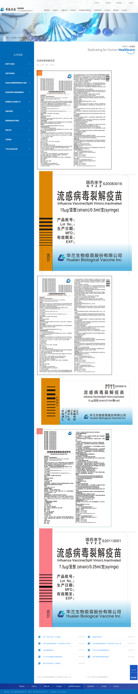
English (131, 3)
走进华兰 (56, 10)
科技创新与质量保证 (86, 10)
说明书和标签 (22, 37)
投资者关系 (98, 10)
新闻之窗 (65, 10)
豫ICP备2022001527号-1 (40, 692)
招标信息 (116, 10)
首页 (7, 37)
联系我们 (108, 3)
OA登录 (96, 3)
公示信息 (108, 10)
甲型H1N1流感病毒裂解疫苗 (99, 677)
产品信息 (74, 10)
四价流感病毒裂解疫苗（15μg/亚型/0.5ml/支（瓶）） (57, 677)
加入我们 (125, 10)
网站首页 (48, 10)
